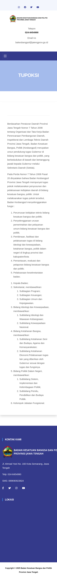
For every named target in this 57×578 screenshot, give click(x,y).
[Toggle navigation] (5, 56)
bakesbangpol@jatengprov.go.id (32, 42)
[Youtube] (23, 488)
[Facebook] (3, 488)
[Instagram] (16, 488)
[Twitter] (9, 488)
